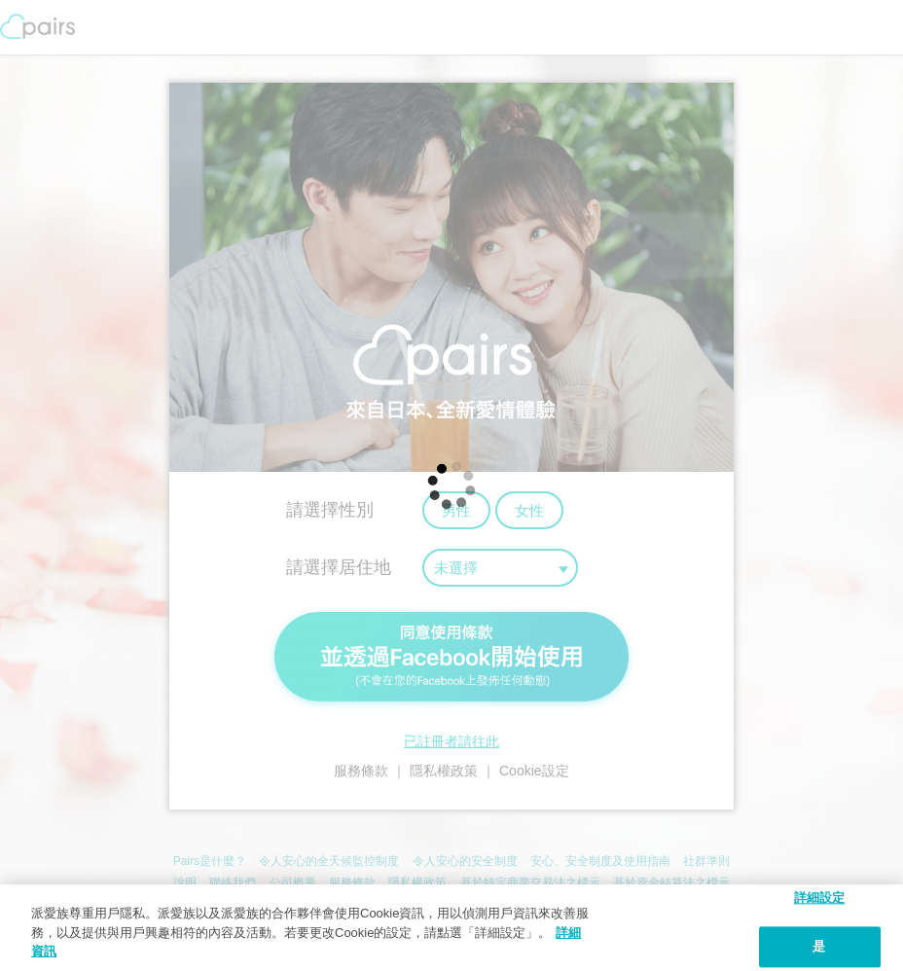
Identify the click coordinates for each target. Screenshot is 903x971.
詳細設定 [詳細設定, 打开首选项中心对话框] (820, 897)
